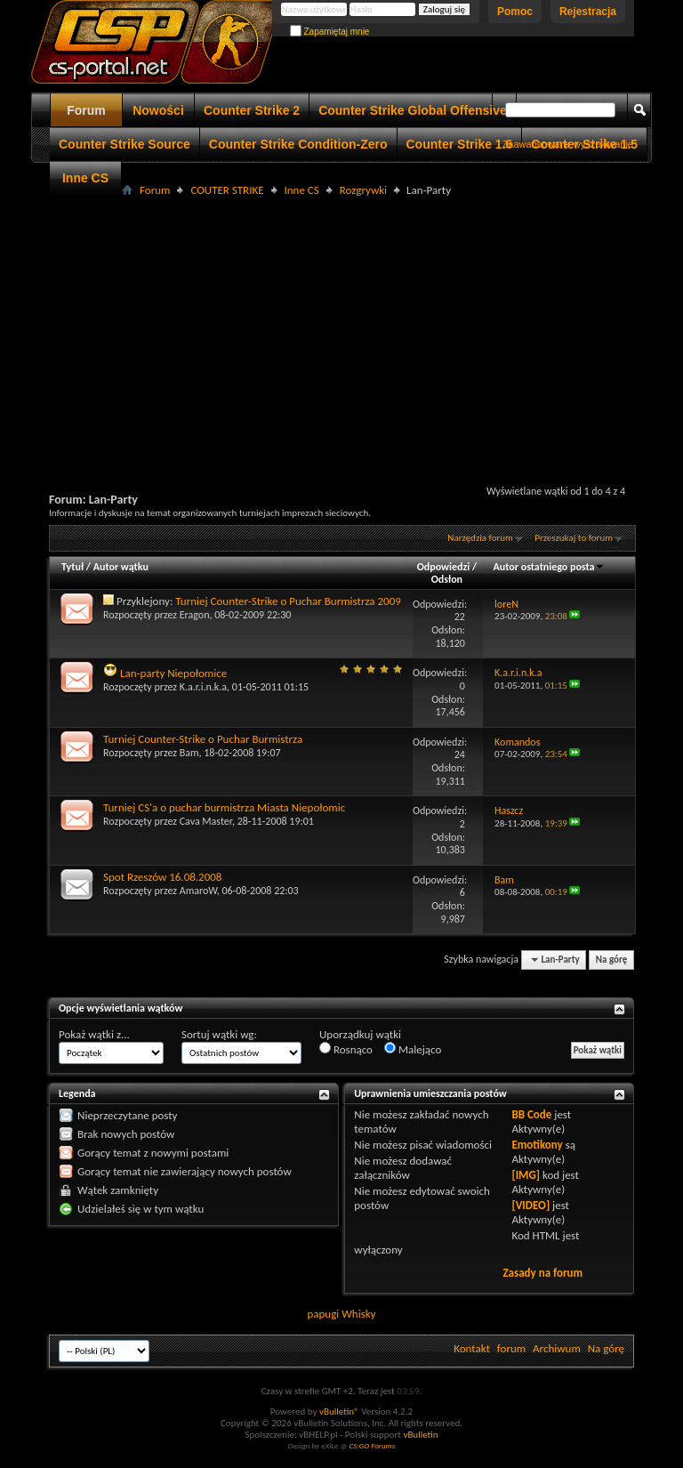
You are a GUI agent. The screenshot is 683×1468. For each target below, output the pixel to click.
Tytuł (72, 567)
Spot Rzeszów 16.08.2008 (162, 876)
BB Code (531, 1114)
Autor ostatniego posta (550, 567)
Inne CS (85, 178)
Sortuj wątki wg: (219, 1034)
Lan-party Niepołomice (173, 673)
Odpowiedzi (443, 567)
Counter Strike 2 (252, 110)
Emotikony (536, 1144)
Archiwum (557, 1348)
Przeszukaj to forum (573, 538)
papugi (323, 1313)
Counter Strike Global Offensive (412, 110)
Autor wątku (121, 567)
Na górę (612, 959)
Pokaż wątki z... (94, 1034)
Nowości (158, 110)
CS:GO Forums (372, 1445)
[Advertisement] (366, 325)
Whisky (358, 1313)
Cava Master (206, 821)
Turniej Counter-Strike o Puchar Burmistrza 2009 (288, 601)
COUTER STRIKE (226, 190)
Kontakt (472, 1348)
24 (459, 754)
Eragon (195, 615)
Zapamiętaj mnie (330, 31)
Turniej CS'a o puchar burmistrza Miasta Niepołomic (224, 807)
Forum (86, 110)
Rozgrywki (363, 190)
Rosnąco (346, 1049)
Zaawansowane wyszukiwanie (567, 144)
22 (459, 616)
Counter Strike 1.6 (459, 144)
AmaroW (198, 890)
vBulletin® (339, 1411)
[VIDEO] (530, 1205)
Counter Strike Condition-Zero (298, 144)
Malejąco (412, 1049)
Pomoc (515, 11)
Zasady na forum (542, 1272)
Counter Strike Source (124, 144)
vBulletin (420, 1434)
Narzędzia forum (480, 538)
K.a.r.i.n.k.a (203, 687)
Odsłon (446, 579)
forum (511, 1348)
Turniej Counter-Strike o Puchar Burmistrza (202, 739)
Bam (189, 752)
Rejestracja (587, 11)
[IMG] (525, 1175)
